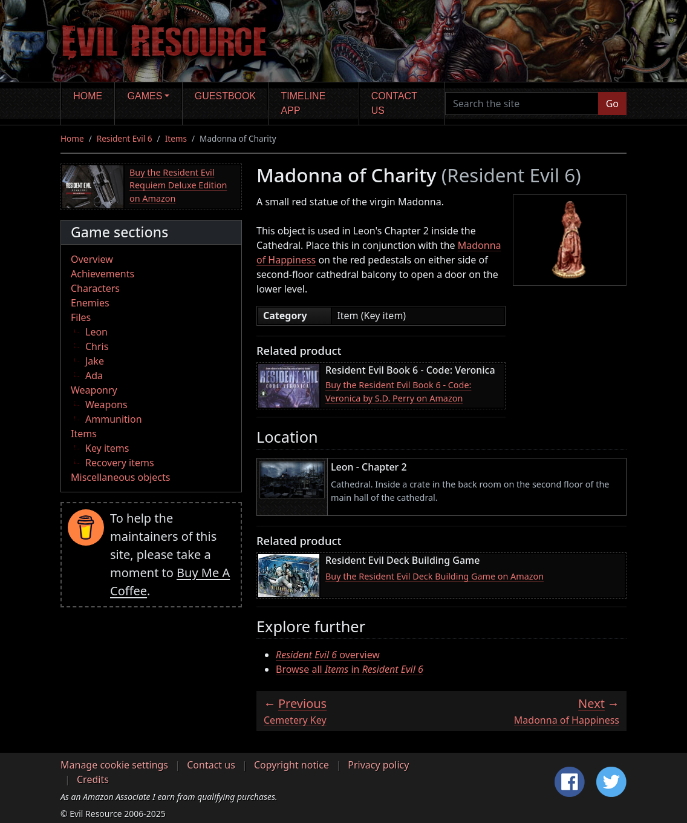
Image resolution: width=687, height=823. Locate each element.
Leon (96, 332)
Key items (107, 448)
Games (145, 96)
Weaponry (94, 390)
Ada (94, 375)
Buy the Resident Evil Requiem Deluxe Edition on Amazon (178, 185)
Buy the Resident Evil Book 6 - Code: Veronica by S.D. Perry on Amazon (398, 391)
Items (176, 138)
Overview (92, 259)
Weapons (106, 404)
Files (81, 317)
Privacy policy (378, 765)
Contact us (394, 103)
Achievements (102, 273)
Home (87, 96)
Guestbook (225, 96)
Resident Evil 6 (124, 138)
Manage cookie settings (114, 765)
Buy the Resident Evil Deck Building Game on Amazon (434, 576)
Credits (93, 779)
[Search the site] (522, 103)
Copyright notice (291, 765)
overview (328, 654)
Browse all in (349, 669)
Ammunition (113, 419)
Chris (96, 346)
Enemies (90, 302)
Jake (94, 361)
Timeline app (303, 103)
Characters (95, 288)
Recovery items (119, 462)
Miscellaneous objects (120, 477)
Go (612, 103)
